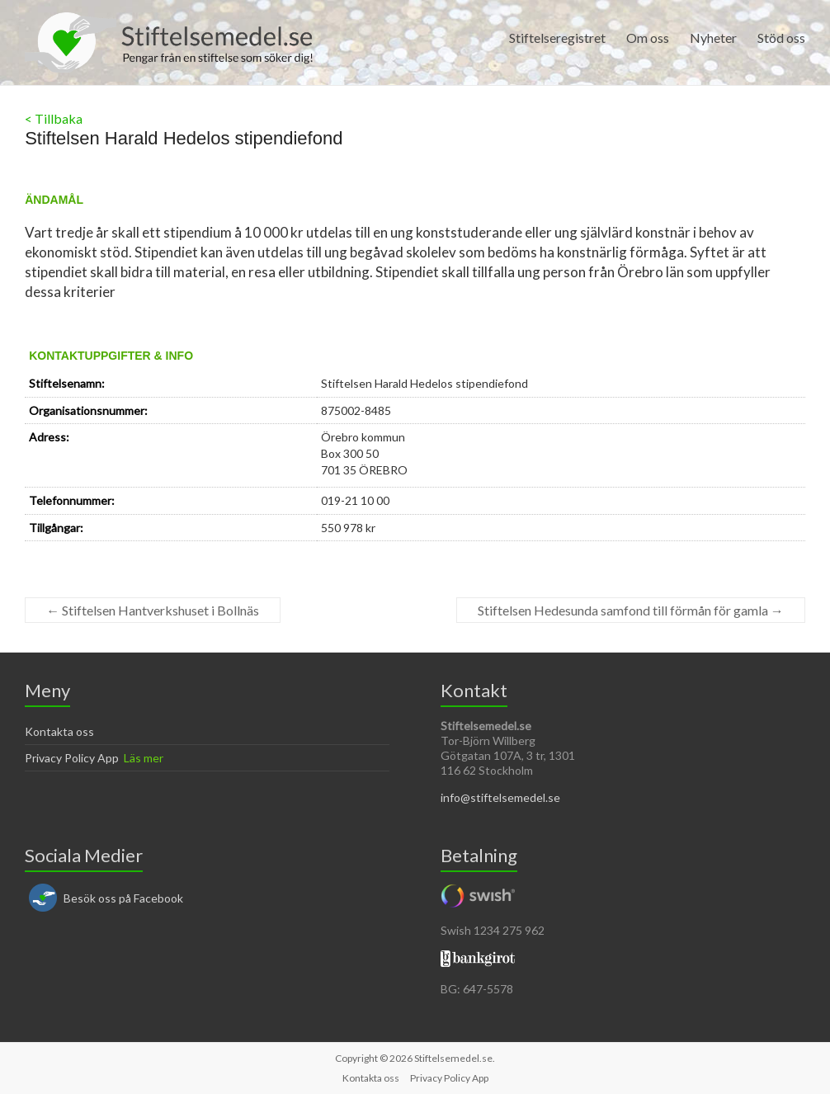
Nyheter (713, 37)
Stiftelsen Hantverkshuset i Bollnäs (152, 610)
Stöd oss (781, 37)
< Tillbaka (54, 118)
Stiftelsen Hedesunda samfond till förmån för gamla (631, 610)
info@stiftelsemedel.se (500, 797)
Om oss (647, 37)
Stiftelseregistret (557, 37)
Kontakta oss (59, 731)
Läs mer (143, 758)
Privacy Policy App (72, 758)
